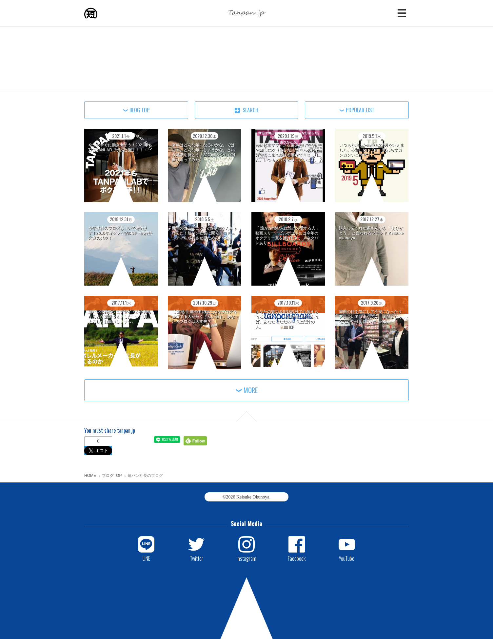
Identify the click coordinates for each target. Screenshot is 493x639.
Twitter (196, 558)
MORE (251, 390)
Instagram (246, 558)
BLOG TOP (139, 110)
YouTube (346, 558)
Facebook (297, 558)
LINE (146, 558)
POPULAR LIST (360, 110)
